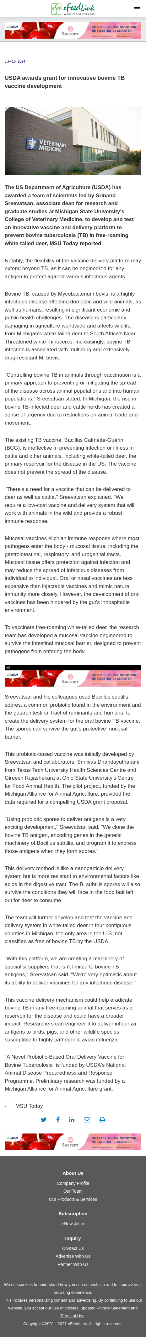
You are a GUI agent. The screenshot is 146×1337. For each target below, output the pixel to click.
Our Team (73, 1191)
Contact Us (73, 1248)
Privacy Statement (113, 1308)
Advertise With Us (73, 1256)
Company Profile (73, 1183)
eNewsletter (73, 1223)
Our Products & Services (73, 1199)
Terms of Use (72, 1316)
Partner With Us (73, 1264)
